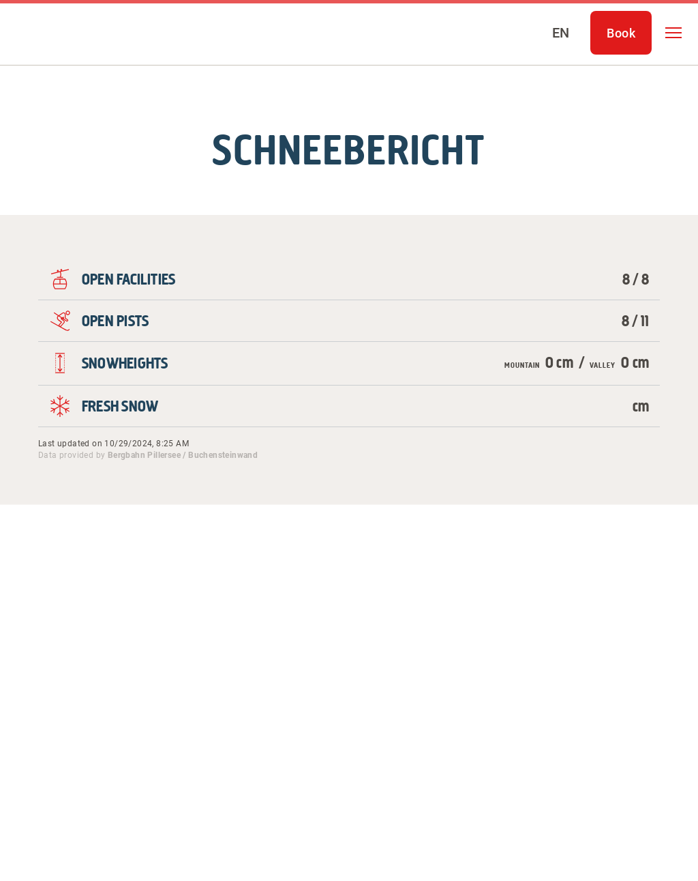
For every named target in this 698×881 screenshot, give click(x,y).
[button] (673, 32)
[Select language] (560, 32)
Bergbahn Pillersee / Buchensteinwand (183, 455)
